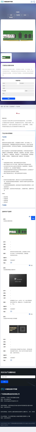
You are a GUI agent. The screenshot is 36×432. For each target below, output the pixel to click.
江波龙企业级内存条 (7, 226)
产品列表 (18, 18)
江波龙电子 (12, 111)
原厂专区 (6, 111)
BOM (27, 18)
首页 (2, 111)
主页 (9, 18)
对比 (31, 221)
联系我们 (9, 21)
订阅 (4, 386)
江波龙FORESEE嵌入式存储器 (10, 323)
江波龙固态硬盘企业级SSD (9, 274)
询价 (9, 103)
